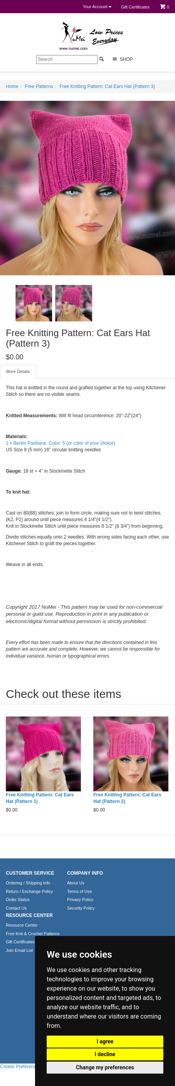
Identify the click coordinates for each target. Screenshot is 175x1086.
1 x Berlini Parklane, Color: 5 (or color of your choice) (60, 443)
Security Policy (81, 908)
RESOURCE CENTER (29, 915)
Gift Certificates (135, 7)
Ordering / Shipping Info (28, 883)
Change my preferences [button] (105, 1067)
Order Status (18, 899)
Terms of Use (79, 891)
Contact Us (16, 908)
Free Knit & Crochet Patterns (33, 933)
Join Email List (19, 950)
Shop (122, 59)
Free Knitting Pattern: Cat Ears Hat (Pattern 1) (40, 798)
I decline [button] (104, 1054)
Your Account (97, 6)
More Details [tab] (18, 371)
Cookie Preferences (20, 1066)
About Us (75, 883)
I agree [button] (104, 1041)
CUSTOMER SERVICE (30, 873)
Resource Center (22, 925)
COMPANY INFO (85, 873)
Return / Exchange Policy (29, 891)
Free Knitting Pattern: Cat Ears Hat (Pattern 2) (127, 798)
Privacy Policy (80, 899)
